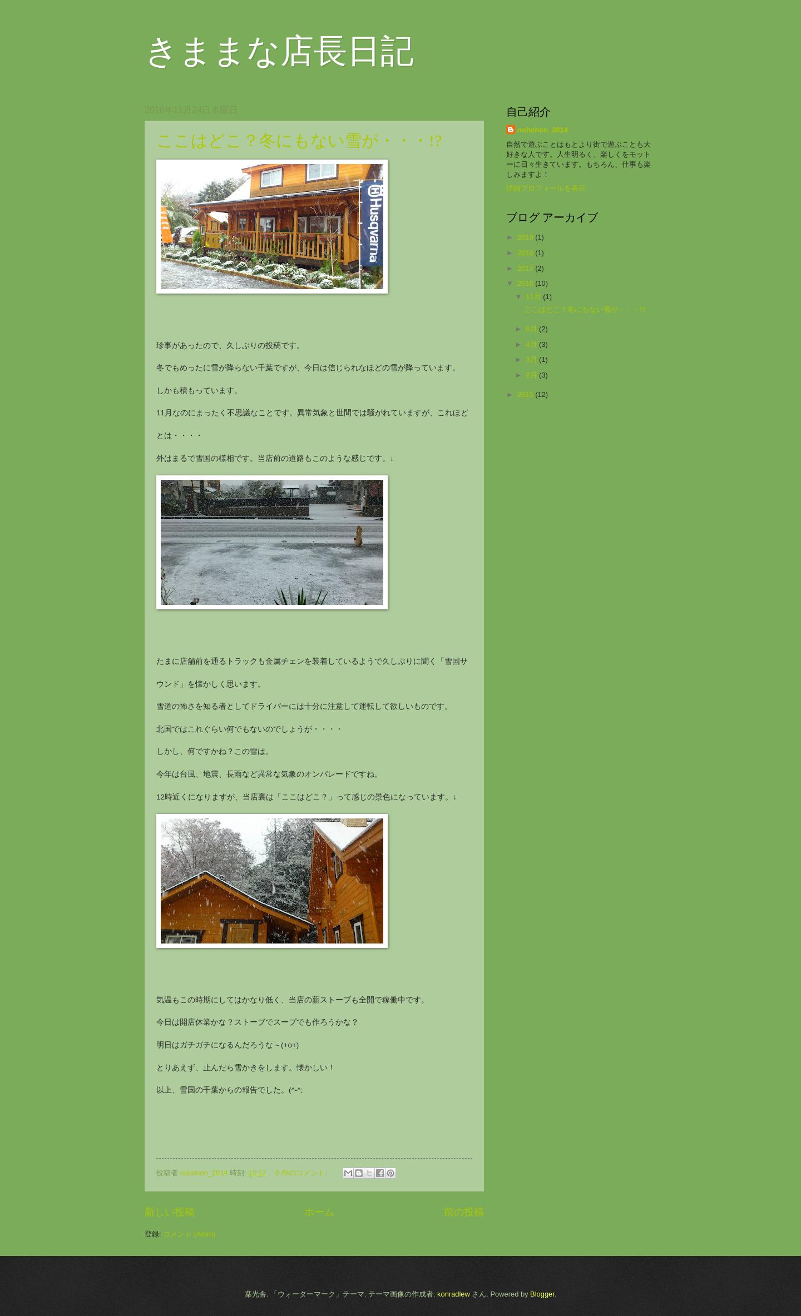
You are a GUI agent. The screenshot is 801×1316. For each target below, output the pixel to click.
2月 (532, 375)
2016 (526, 283)
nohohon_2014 (542, 130)
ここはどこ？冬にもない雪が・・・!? (299, 140)
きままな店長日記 (279, 51)
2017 (526, 268)
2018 (526, 253)
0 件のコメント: (302, 1173)
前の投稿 (464, 1212)
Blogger (542, 1294)
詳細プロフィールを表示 (546, 188)
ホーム (319, 1212)
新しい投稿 (170, 1212)
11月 (534, 296)
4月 (532, 344)
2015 (526, 394)
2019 (526, 237)
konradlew (453, 1294)
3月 (532, 359)
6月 (532, 329)
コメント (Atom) (189, 1234)
